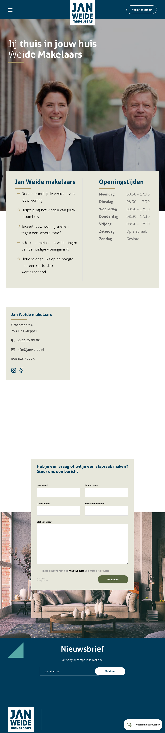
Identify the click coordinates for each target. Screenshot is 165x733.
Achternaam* (106, 490)
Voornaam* (58, 490)
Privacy (39, 580)
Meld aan (110, 671)
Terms (46, 580)
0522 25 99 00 (25, 340)
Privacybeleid (76, 570)
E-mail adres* (58, 509)
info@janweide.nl (27, 350)
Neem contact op (142, 9)
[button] (143, 724)
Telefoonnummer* (106, 509)
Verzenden (113, 579)
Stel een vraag (82, 542)
